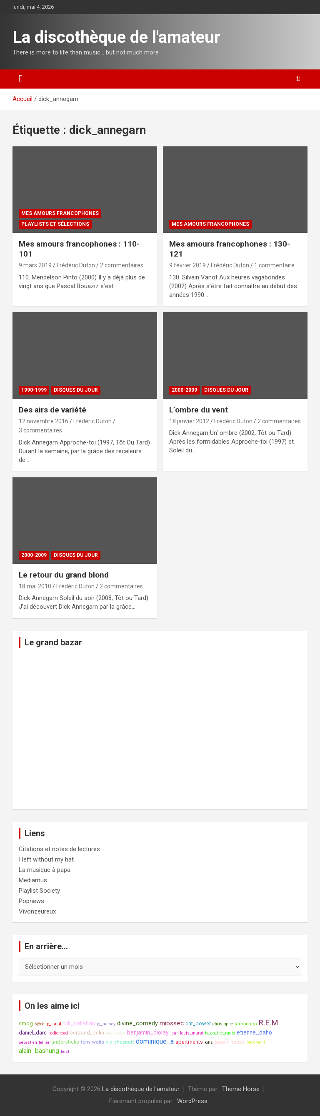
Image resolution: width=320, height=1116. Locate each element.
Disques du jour (76, 390)
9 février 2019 (187, 265)
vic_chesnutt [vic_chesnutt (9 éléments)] (120, 1042)
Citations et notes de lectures (59, 849)
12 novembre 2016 (43, 421)
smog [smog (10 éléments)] (26, 1023)
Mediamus (33, 880)
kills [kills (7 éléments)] (209, 1042)
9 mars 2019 (35, 265)
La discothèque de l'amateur (116, 37)
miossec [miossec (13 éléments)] (172, 1023)
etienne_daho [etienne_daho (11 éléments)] (254, 1032)
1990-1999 (34, 390)
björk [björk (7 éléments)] (39, 1024)
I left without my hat (46, 859)
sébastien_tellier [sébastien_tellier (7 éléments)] (34, 1042)
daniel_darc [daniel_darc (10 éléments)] (33, 1033)
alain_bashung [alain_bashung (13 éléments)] (39, 1050)
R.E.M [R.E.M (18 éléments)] (268, 1022)
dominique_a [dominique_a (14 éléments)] (155, 1041)
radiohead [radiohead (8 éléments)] (58, 1033)
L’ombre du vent (198, 410)
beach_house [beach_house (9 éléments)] (230, 1042)
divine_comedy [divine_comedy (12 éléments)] (137, 1023)
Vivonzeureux (37, 911)
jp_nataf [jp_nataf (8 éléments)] (53, 1024)
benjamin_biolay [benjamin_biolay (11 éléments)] (148, 1032)
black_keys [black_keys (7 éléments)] (115, 1033)
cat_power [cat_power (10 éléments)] (198, 1023)
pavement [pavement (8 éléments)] (255, 1042)
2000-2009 (184, 390)
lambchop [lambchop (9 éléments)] (246, 1024)
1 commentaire (274, 265)
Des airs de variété (52, 410)
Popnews (31, 901)
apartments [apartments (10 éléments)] (189, 1042)
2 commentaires (121, 265)
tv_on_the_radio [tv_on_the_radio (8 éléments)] (220, 1033)
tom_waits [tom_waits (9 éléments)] (92, 1042)
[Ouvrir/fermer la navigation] (20, 79)
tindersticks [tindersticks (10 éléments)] (65, 1042)
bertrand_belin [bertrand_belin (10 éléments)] (87, 1033)
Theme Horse (241, 1089)
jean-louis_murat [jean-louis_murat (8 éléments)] (186, 1033)
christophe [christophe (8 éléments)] (222, 1024)
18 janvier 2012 (189, 421)
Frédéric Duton (76, 265)
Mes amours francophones (60, 213)
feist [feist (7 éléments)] (65, 1051)
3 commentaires (40, 430)
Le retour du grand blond (64, 575)
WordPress (192, 1101)
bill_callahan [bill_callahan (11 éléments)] (79, 1023)
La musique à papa (44, 870)
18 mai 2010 (35, 586)
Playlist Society (39, 890)
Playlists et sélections (55, 224)
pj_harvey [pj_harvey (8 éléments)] (106, 1024)
